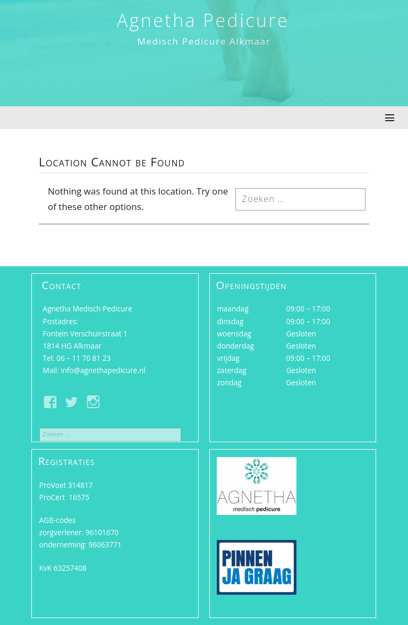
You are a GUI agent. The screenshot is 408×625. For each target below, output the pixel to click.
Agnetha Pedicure (203, 20)
